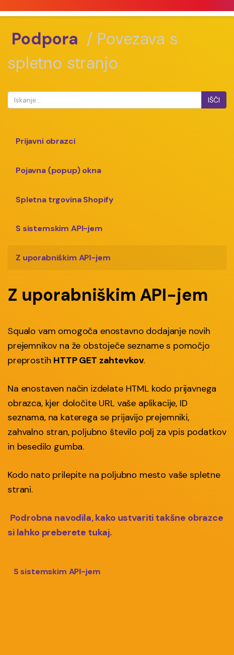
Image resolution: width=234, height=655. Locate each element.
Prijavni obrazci (45, 141)
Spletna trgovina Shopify (65, 199)
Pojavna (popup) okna (58, 170)
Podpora (45, 38)
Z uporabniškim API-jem (63, 257)
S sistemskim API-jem (59, 228)
